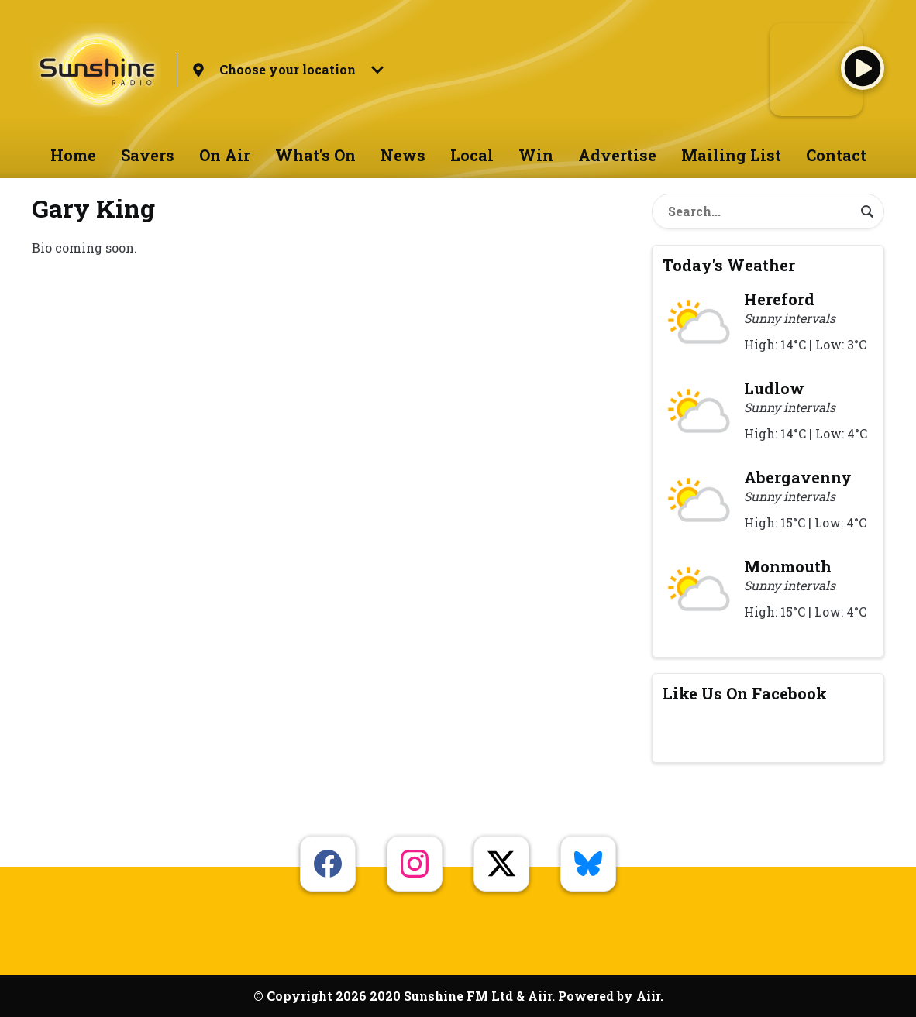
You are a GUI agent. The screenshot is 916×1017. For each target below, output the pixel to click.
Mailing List (731, 155)
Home (73, 155)
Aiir (648, 996)
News (403, 155)
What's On (315, 155)
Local (472, 155)
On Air (224, 155)
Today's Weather (729, 265)
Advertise (617, 155)
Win (535, 155)
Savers (147, 155)
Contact (836, 155)
